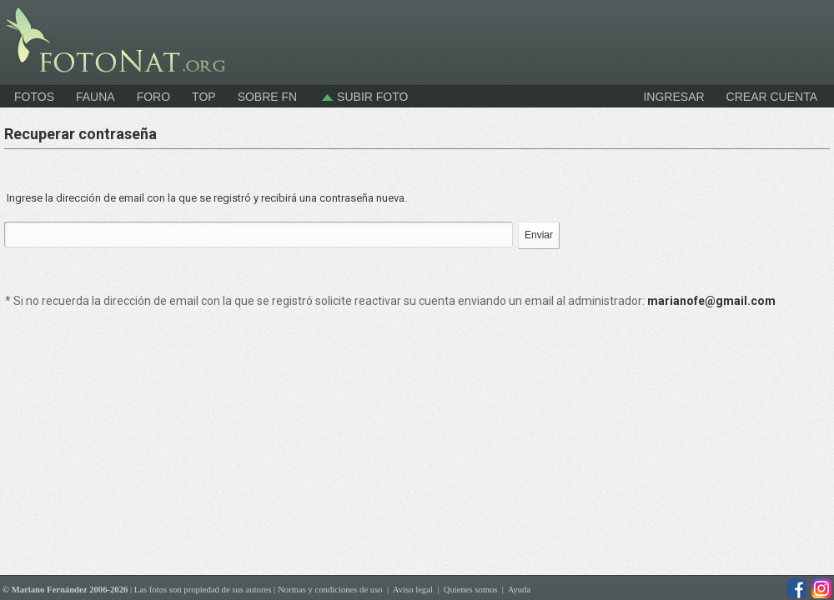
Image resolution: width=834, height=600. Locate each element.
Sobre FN (268, 96)
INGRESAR (673, 96)
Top (204, 96)
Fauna (95, 96)
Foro (153, 96)
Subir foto (363, 96)
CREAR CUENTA (771, 96)
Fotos (34, 96)
